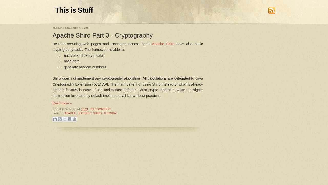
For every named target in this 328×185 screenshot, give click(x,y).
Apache (70, 113)
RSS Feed (271, 10)
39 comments (101, 109)
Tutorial (110, 113)
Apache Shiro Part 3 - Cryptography (103, 35)
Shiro (97, 113)
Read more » (62, 103)
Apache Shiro (163, 44)
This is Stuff (74, 10)
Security (84, 113)
